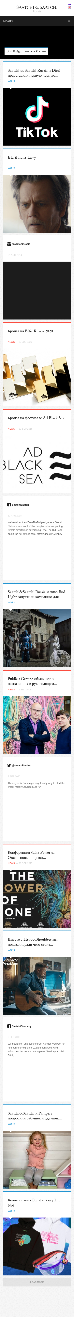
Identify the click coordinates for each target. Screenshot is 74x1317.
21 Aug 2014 (15, 255)
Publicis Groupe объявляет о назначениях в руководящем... (32, 682)
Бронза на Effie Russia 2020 (30, 331)
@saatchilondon (21, 765)
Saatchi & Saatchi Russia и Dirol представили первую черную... (34, 73)
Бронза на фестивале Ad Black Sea (36, 418)
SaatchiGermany (21, 1026)
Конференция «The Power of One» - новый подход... (31, 855)
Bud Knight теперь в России (26, 52)
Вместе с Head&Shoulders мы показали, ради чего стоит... (32, 942)
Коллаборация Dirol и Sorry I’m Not (34, 1203)
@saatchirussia (21, 244)
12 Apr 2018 (15, 515)
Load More (37, 1282)
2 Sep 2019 (14, 1037)
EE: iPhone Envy (22, 158)
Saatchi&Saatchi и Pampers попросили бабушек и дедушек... (35, 1116)
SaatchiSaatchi (21, 504)
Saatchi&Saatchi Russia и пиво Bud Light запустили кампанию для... (36, 595)
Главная (8, 21)
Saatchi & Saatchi (37, 7)
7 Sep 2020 (14, 776)
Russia (37, 11)
